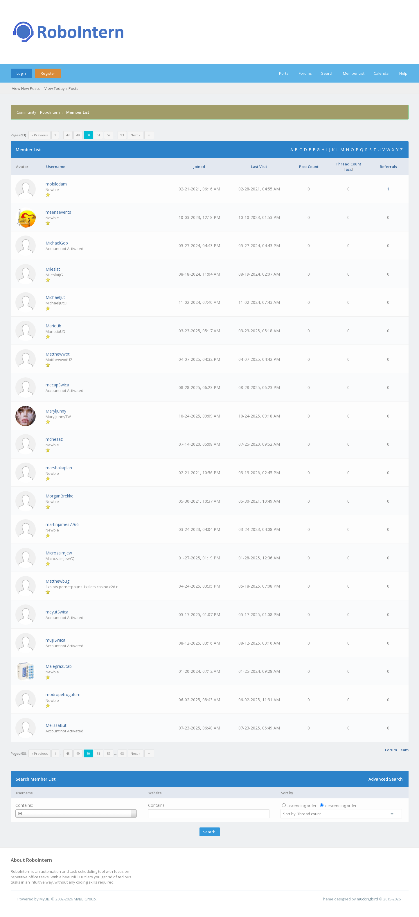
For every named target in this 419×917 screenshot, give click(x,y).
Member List (353, 73)
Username (24, 793)
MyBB (44, 899)
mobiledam (56, 184)
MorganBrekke (59, 496)
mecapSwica (57, 385)
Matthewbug (57, 581)
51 (98, 135)
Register (48, 73)
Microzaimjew (59, 553)
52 (108, 135)
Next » (136, 135)
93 (122, 135)
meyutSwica (57, 612)
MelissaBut (56, 725)
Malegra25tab (59, 666)
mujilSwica (55, 640)
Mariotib (53, 326)
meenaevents (58, 212)
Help (403, 73)
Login (21, 73)
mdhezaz (54, 439)
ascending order (302, 805)
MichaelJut (55, 297)
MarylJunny (56, 411)
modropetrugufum (63, 694)
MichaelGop (57, 243)
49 (78, 135)
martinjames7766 (62, 524)
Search (327, 73)
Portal (284, 73)
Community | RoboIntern (38, 112)
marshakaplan (59, 467)
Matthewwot (58, 354)
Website (155, 793)
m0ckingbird (367, 899)
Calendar (382, 73)
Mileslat (53, 269)
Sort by (287, 793)
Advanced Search (385, 779)
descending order (341, 805)
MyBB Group (85, 899)
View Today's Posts (61, 88)
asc (349, 169)
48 (68, 135)
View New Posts (26, 88)
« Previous (39, 135)
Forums (305, 73)
